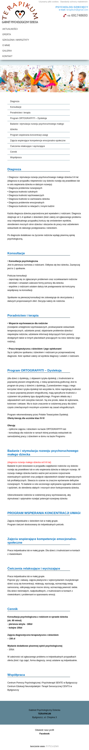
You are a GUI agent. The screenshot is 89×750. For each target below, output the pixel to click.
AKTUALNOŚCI (10, 29)
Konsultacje (15, 107)
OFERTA (6, 34)
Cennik (13, 152)
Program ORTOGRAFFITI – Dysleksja (28, 118)
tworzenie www (37, 746)
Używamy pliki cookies (49, 2)
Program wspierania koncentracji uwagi (29, 135)
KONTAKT (7, 56)
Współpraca (16, 157)
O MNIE (6, 45)
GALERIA (7, 51)
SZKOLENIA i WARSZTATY (15, 40)
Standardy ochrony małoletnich (74, 2)
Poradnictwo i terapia (20, 112)
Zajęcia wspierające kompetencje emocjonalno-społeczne (37, 140)
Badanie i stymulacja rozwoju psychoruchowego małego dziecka (37, 127)
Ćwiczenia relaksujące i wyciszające (27, 146)
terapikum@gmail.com (73, 10)
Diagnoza (14, 101)
